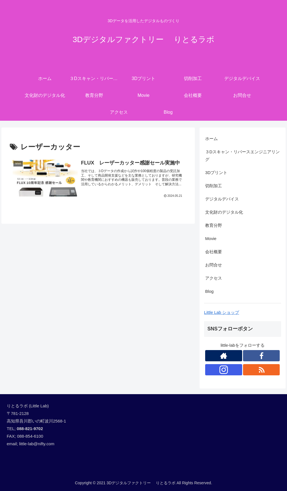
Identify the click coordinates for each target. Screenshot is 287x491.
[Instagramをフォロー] (223, 369)
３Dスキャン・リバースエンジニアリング (242, 155)
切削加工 (213, 185)
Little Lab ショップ (221, 312)
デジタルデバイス (222, 199)
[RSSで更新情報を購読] (261, 369)
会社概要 (213, 251)
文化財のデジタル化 (224, 212)
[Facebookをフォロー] (261, 355)
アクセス (213, 278)
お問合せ (213, 264)
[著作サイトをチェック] (223, 355)
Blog (209, 291)
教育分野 (213, 225)
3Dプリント (216, 172)
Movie (210, 238)
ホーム (211, 138)
